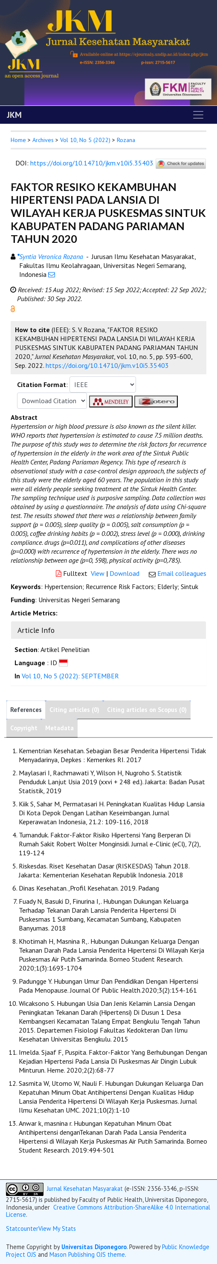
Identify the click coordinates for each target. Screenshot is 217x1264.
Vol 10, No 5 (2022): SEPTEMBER (70, 676)
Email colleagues (181, 573)
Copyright (24, 728)
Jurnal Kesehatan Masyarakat (85, 1188)
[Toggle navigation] (198, 114)
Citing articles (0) (74, 710)
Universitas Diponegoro (94, 1247)
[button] (13, 308)
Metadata (59, 728)
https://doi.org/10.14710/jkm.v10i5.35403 (91, 163)
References (26, 710)
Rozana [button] (126, 140)
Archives (43, 140)
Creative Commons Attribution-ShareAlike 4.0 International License (108, 1210)
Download (124, 573)
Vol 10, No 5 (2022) (85, 140)
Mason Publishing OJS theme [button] (87, 1254)
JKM (14, 114)
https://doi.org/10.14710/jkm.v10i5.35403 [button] (107, 365)
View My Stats (57, 1228)
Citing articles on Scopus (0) (147, 710)
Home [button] (18, 140)
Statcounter (22, 1228)
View (97, 573)
